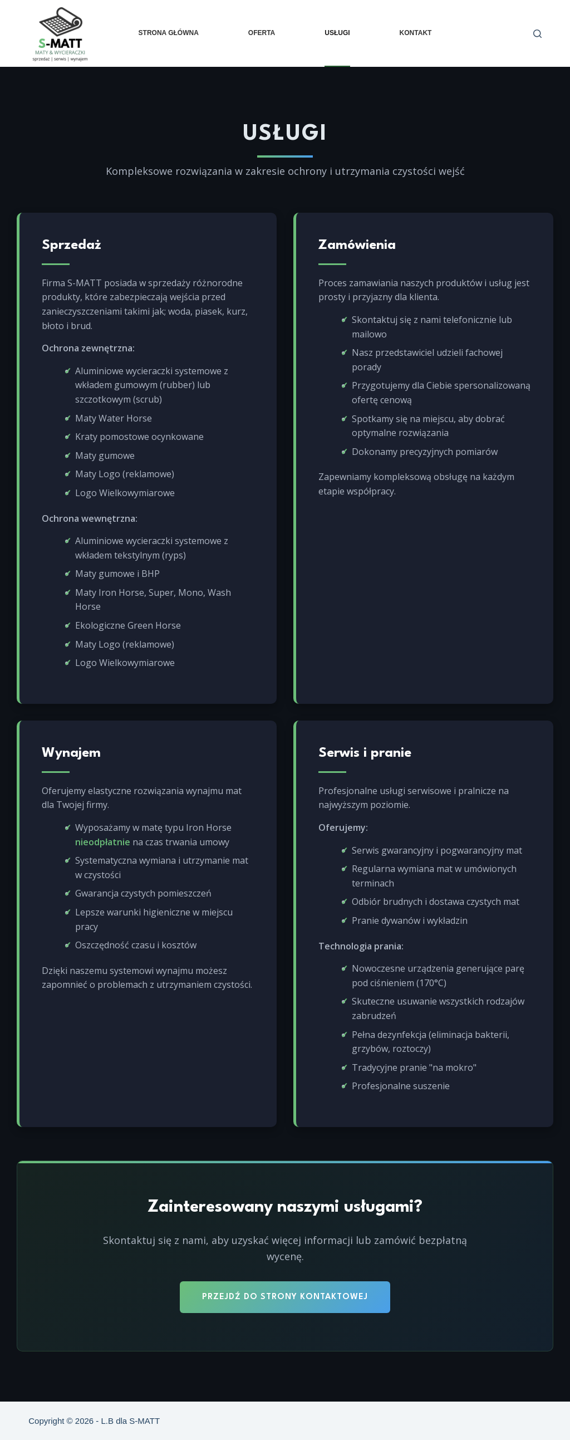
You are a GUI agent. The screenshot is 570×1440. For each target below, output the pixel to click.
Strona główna (169, 33)
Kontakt (416, 33)
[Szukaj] (537, 34)
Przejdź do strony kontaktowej (285, 1297)
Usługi (337, 33)
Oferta (261, 33)
